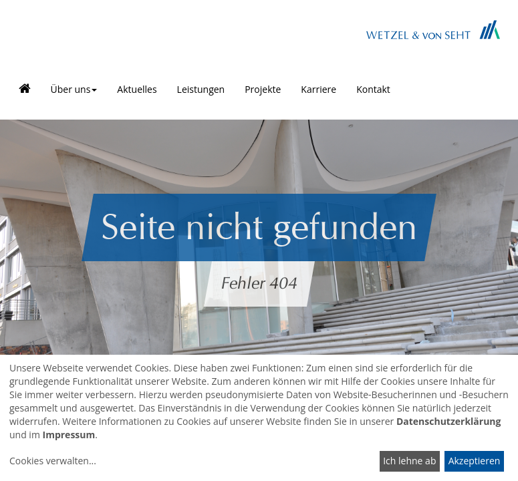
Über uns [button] (74, 89)
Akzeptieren (474, 460)
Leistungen (201, 89)
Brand (433, 29)
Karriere (318, 89)
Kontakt (373, 89)
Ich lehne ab (409, 460)
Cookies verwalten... (52, 460)
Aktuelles (136, 89)
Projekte (263, 89)
